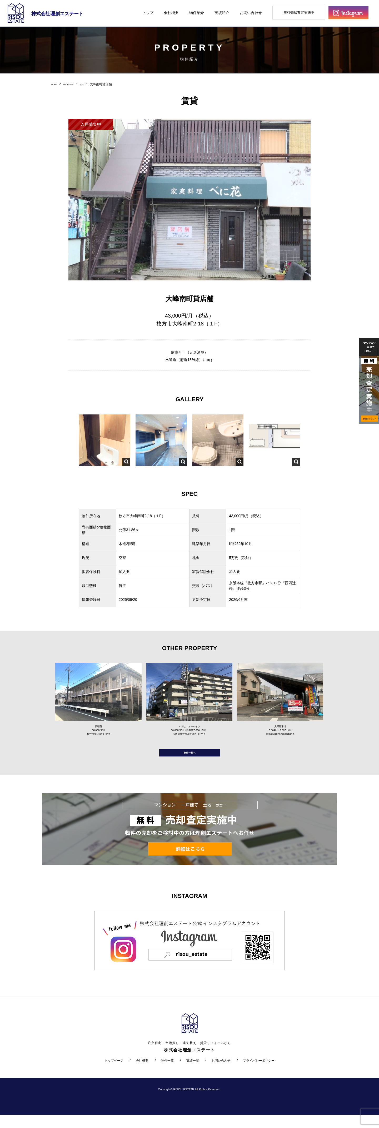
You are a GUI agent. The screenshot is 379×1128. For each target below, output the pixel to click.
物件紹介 (196, 13)
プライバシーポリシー (259, 1073)
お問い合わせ (251, 13)
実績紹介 (222, 13)
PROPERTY (75, 84)
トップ (147, 13)
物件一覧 (167, 1073)
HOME (56, 84)
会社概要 (171, 13)
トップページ (113, 1073)
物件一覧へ (189, 763)
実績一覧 (192, 1073)
